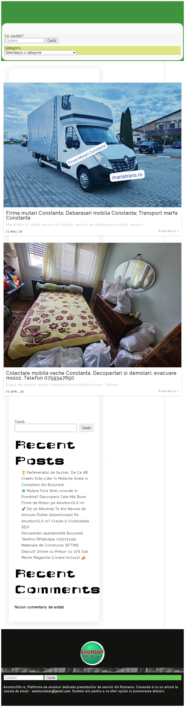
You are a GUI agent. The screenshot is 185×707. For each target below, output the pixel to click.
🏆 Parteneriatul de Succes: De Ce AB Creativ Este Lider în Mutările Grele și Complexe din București (54, 478)
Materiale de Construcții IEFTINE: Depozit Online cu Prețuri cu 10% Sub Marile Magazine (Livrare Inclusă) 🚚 (54, 551)
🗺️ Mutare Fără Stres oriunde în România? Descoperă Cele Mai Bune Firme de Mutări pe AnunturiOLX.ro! (53, 497)
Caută (20, 422)
